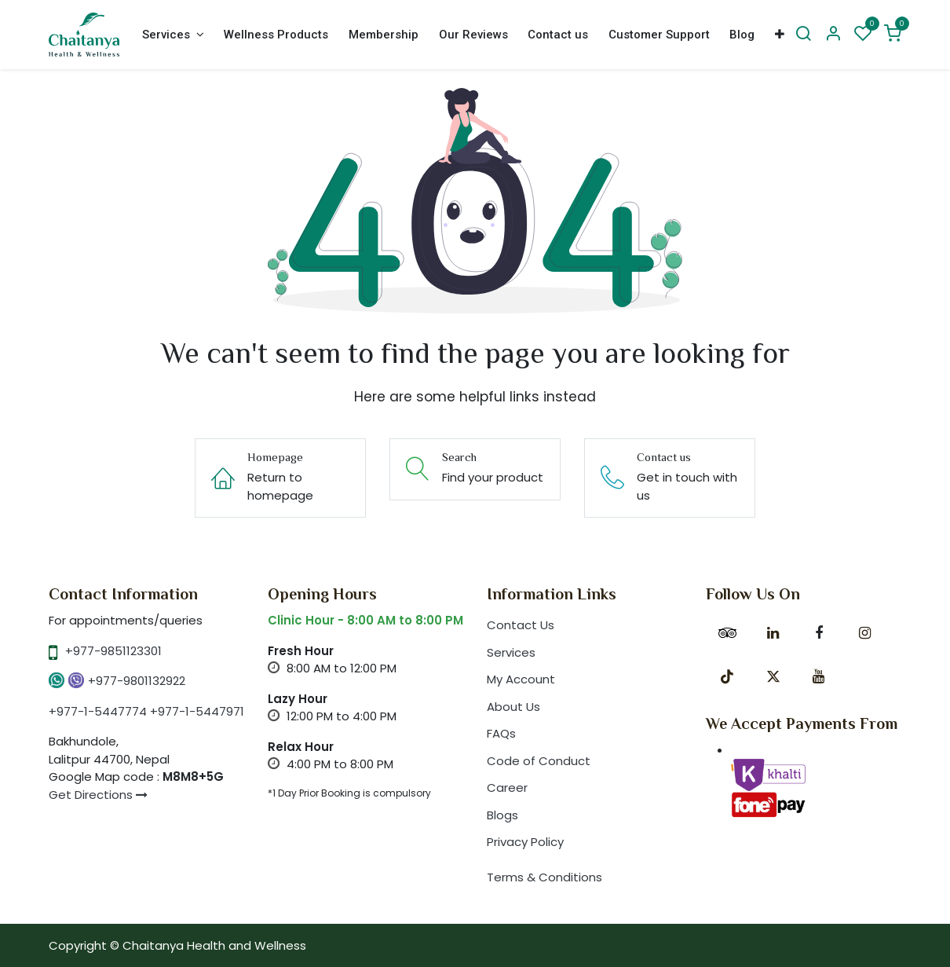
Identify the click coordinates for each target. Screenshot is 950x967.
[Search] (803, 34)
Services (511, 652)
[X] (773, 676)
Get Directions (98, 794)
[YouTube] (819, 676)
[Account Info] (833, 34)
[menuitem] (173, 35)
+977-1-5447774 (98, 711)
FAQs (501, 733)
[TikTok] (727, 676)
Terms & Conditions (544, 877)
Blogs (502, 815)
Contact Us (520, 625)
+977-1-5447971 (197, 711)
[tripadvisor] (727, 633)
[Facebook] (819, 633)
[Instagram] (864, 633)
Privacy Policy (525, 841)
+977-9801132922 (136, 680)
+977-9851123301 (113, 651)
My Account (521, 679)
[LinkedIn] (773, 633)
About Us (513, 706)
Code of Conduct (538, 761)
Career (507, 787)
